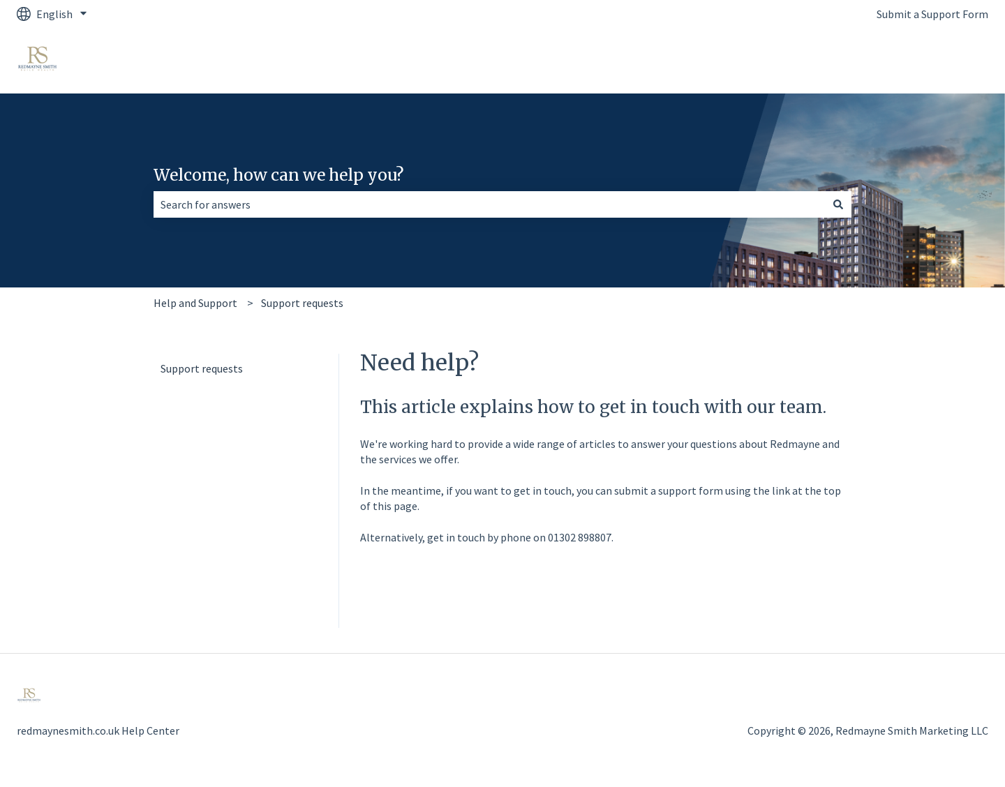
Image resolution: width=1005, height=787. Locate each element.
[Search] (838, 204)
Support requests (302, 303)
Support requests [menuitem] (202, 368)
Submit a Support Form (932, 14)
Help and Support (195, 303)
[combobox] (489, 204)
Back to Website (935, 61)
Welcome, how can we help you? (278, 175)
